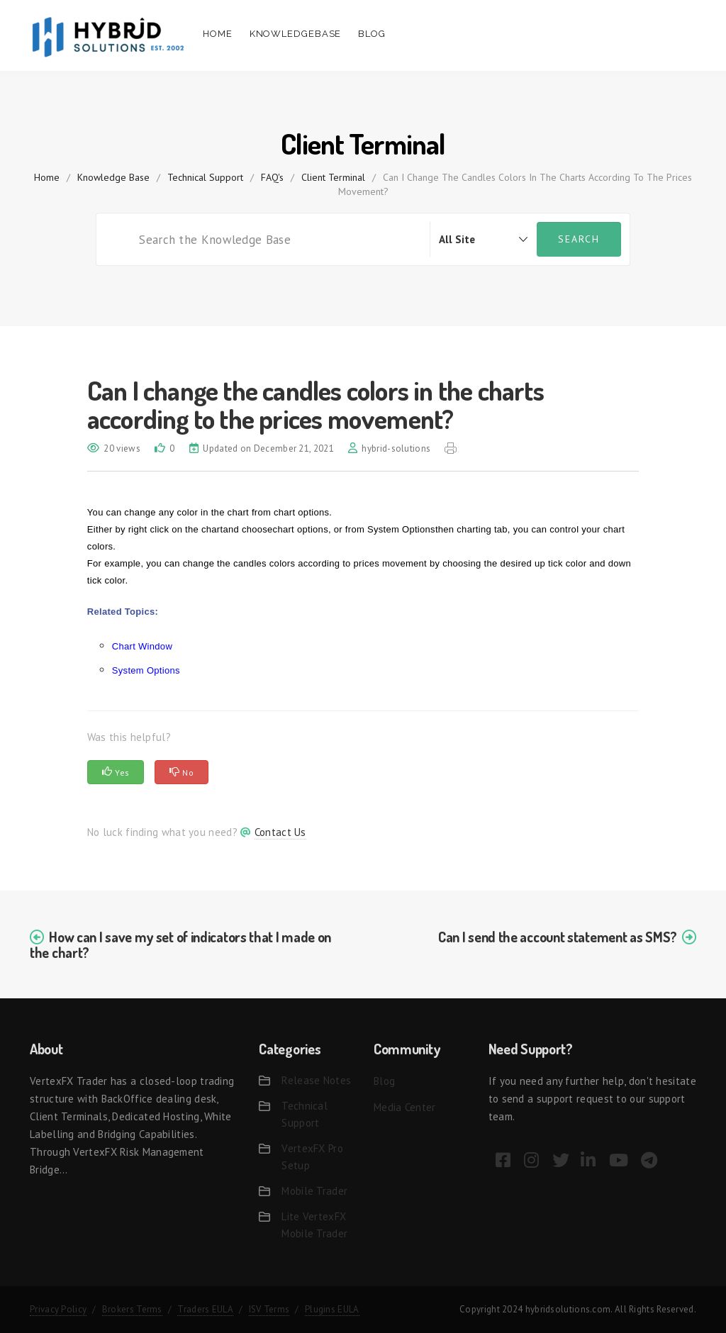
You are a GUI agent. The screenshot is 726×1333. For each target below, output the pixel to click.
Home (218, 33)
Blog (372, 33)
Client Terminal (333, 177)
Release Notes (316, 1080)
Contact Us (280, 832)
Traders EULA (205, 1309)
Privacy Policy (58, 1309)
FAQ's (272, 177)
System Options (146, 670)
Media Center (405, 1107)
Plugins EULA (332, 1309)
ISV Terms (269, 1309)
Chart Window (142, 646)
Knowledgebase (296, 33)
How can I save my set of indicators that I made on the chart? (180, 944)
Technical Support (205, 177)
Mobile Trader (314, 1191)
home (47, 177)
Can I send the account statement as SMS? (557, 936)
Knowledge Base (113, 177)
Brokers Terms (132, 1309)
